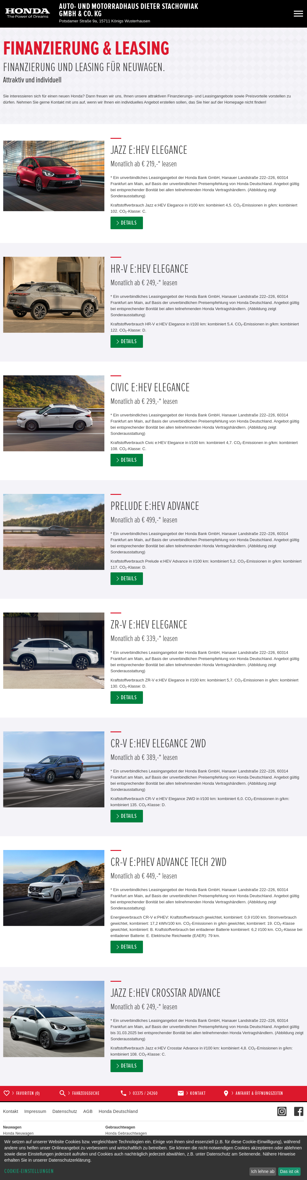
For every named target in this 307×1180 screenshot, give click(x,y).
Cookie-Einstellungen (29, 1171)
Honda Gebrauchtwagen (126, 1133)
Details (129, 223)
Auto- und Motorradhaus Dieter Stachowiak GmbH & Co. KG (128, 10)
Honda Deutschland (118, 1111)
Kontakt (10, 1111)
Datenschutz (64, 1111)
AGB (87, 1111)
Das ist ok (289, 1171)
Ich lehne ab (262, 1171)
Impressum (35, 1111)
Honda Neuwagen (18, 1133)
